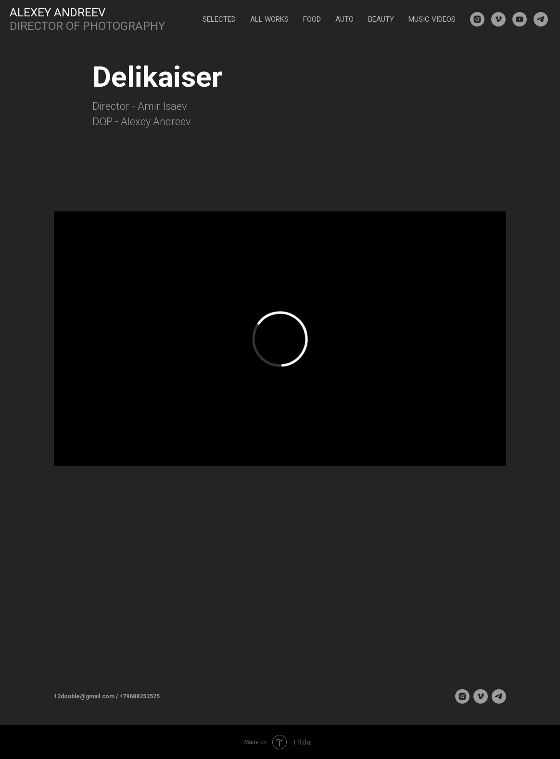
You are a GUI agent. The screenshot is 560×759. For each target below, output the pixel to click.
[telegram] (541, 19)
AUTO (344, 19)
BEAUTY (381, 19)
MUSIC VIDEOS (432, 19)
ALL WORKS (269, 19)
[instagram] (477, 19)
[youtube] (519, 19)
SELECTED (219, 19)
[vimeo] (498, 19)
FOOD (312, 19)
